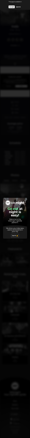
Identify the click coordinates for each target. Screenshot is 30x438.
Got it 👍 (15, 235)
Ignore (18, 7)
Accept (11, 7)
